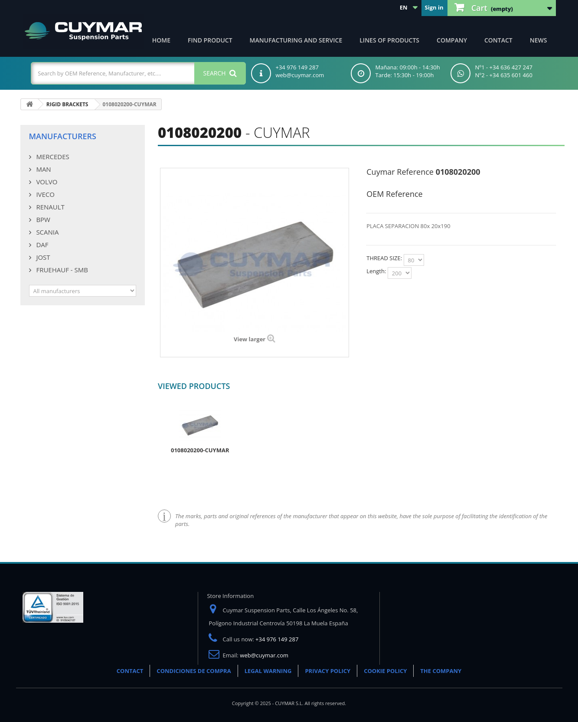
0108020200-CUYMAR (200, 450)
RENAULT (50, 207)
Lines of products (389, 40)
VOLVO (46, 181)
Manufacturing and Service (296, 40)
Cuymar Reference (400, 172)
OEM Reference (394, 194)
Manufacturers (62, 136)
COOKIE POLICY (385, 671)
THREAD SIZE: (384, 258)
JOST (42, 257)
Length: (377, 271)
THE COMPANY (440, 671)
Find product (210, 40)
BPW (42, 219)
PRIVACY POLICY (327, 671)
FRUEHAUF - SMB (61, 269)
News (538, 40)
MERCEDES (52, 156)
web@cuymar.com (264, 655)
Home (161, 40)
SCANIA (47, 232)
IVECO (45, 194)
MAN (43, 169)
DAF (42, 244)
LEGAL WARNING (268, 671)
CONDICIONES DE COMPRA (194, 671)
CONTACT (130, 671)
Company (452, 40)
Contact (498, 40)
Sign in (434, 7)
